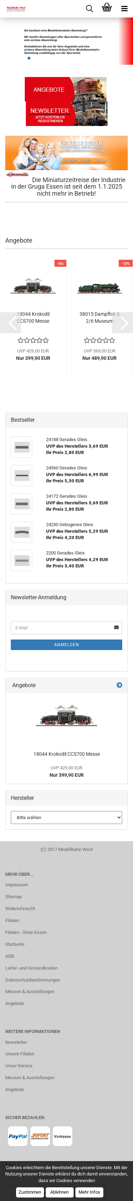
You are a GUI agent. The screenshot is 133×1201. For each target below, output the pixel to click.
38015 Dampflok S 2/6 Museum (99, 317)
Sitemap (13, 896)
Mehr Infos (89, 1192)
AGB (9, 956)
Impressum (16, 884)
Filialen (12, 920)
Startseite (14, 944)
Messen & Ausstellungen (29, 991)
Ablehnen (59, 1192)
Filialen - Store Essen (25, 932)
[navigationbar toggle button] (124, 9)
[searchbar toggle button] (89, 9)
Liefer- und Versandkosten (31, 968)
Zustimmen (30, 1192)
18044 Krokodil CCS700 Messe (33, 317)
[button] (10, 322)
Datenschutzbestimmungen (32, 980)
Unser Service (18, 1065)
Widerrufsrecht (20, 908)
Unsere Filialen (19, 1053)
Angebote (14, 1003)
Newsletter (16, 1042)
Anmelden (66, 644)
